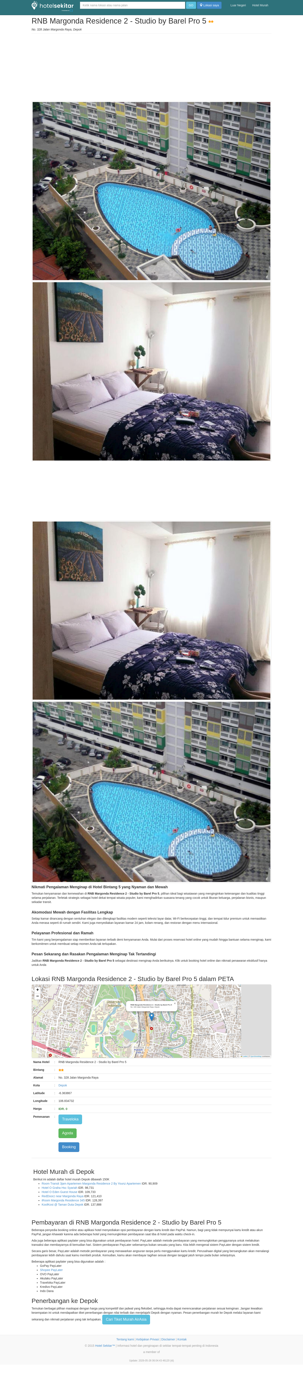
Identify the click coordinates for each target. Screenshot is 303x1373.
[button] (151, 1017)
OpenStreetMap (256, 1056)
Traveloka (70, 1119)
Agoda (67, 1133)
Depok (62, 1085)
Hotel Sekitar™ (105, 1345)
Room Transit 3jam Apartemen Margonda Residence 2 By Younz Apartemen (91, 1183)
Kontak (182, 1339)
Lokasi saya (209, 5)
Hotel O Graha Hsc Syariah (59, 1187)
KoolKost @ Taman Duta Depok (62, 1204)
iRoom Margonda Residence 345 (63, 1200)
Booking (69, 1147)
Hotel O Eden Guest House (59, 1192)
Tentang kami (125, 1339)
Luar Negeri (238, 5)
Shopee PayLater (51, 1270)
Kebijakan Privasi (147, 1339)
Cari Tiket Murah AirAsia (126, 1319)
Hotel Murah (260, 5)
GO (191, 5)
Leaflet (244, 1056)
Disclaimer (168, 1339)
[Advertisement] (151, 67)
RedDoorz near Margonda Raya (62, 1196)
